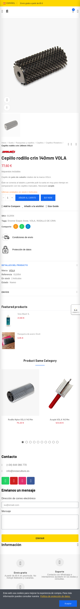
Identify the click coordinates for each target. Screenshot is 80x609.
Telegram (28, 226)
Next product (76, 144)
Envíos (5, 292)
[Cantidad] (8, 197)
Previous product (68, 144)
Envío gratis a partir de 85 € (31, 3)
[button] (23, 442)
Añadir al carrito (27, 197)
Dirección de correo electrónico (15, 226)
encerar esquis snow (18, 221)
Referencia (7, 274)
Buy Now (48, 197)
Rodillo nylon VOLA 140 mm (20, 419)
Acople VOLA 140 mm (59, 419)
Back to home (72, 144)
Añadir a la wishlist (34, 206)
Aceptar (68, 603)
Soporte (59, 571)
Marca (5, 270)
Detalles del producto (15, 265)
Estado (5, 282)
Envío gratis (20, 572)
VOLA (32, 221)
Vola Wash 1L (24, 314)
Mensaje (6, 511)
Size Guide (53, 206)
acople (51, 186)
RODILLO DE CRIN (46, 221)
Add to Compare (11, 206)
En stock (6, 278)
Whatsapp (21, 226)
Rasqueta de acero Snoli (29, 334)
